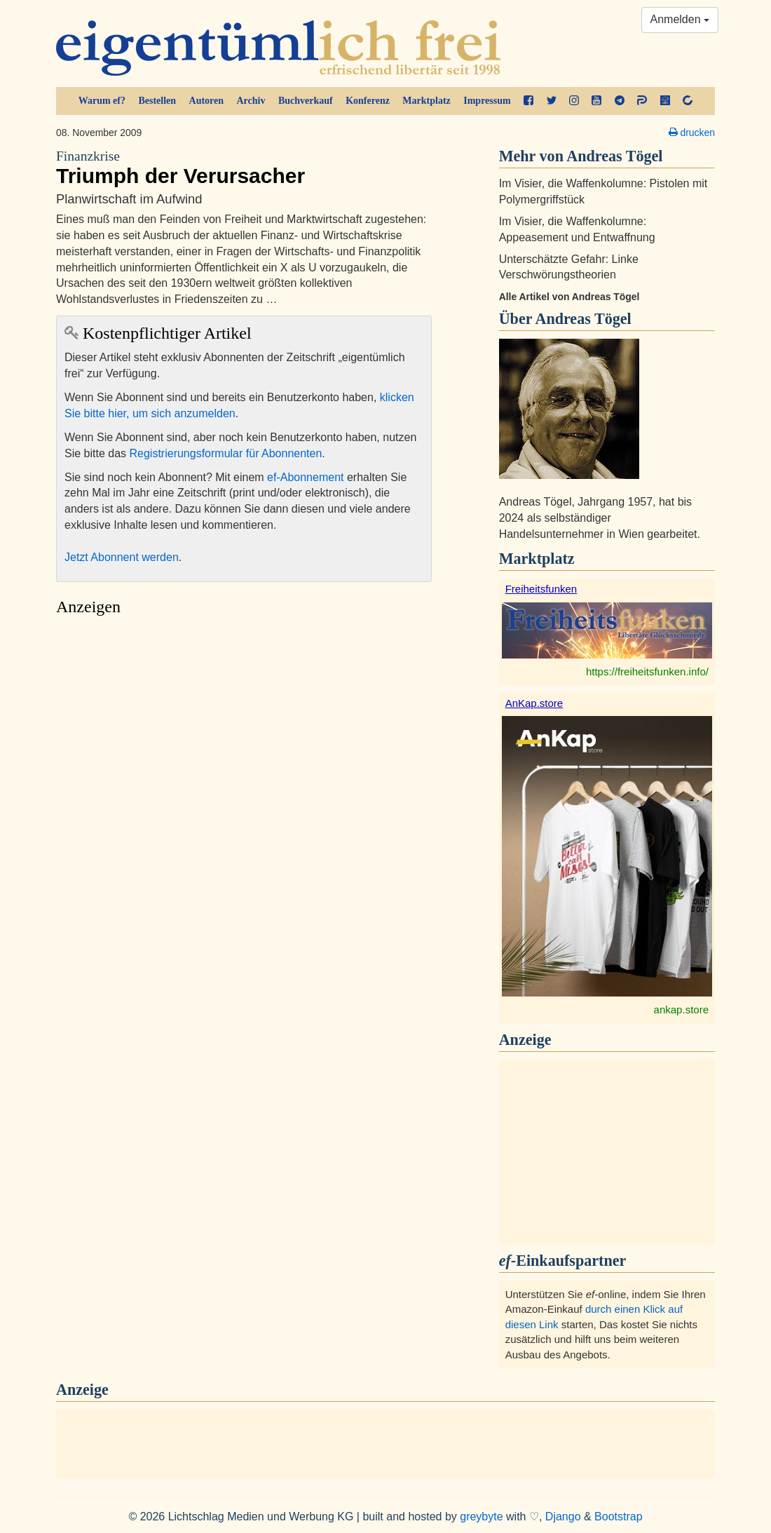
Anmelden (680, 19)
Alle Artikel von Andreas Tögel (569, 296)
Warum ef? (102, 100)
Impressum (486, 100)
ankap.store (681, 1009)
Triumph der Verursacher (244, 167)
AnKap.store (534, 703)
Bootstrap (618, 1516)
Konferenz (368, 100)
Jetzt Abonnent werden (121, 557)
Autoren (206, 100)
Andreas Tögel (583, 318)
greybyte (481, 1516)
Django (563, 1516)
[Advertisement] (244, 754)
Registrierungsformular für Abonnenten (226, 453)
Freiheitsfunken (541, 589)
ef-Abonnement (305, 477)
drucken (692, 132)
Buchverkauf (305, 100)
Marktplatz (426, 100)
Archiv (251, 100)
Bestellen (157, 100)
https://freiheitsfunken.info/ (647, 671)
